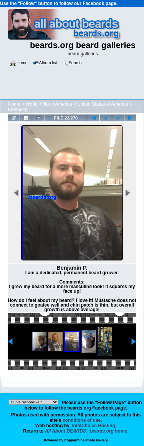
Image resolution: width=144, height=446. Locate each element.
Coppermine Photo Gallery (86, 440)
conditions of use (82, 420)
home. (87, 431)
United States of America (102, 104)
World (32, 104)
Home (14, 104)
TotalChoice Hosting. (93, 425)
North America (57, 104)
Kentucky (17, 109)
